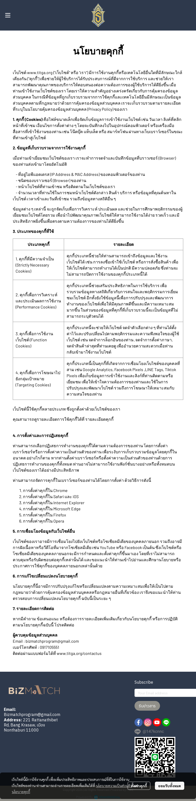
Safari (58, 496)
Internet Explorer (68, 502)
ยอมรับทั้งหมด (169, 785)
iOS (76, 496)
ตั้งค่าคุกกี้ (139, 785)
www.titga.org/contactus (79, 653)
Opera (58, 520)
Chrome (60, 490)
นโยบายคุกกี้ (21, 791)
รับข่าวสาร (147, 705)
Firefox (59, 514)
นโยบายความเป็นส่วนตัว (114, 785)
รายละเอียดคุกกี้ (99, 419)
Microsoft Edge (67, 508)
